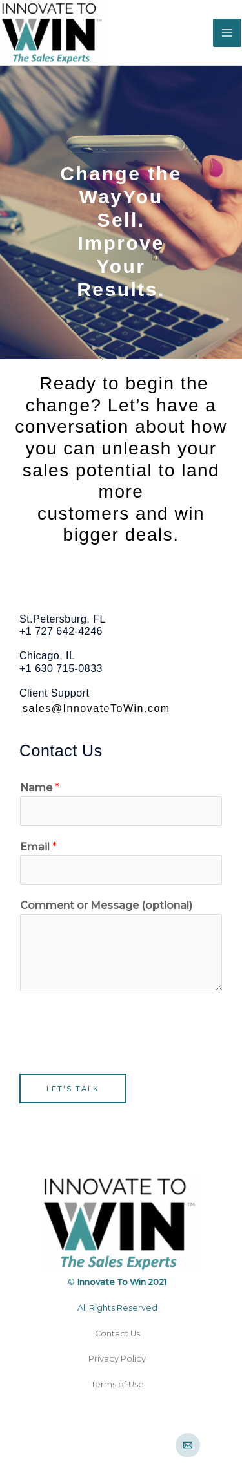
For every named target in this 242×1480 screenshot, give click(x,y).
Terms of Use (117, 1384)
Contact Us (117, 1333)
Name (39, 788)
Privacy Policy (117, 1358)
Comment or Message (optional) (106, 905)
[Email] (188, 1445)
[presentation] (117, 1029)
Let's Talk (72, 1088)
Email (38, 847)
